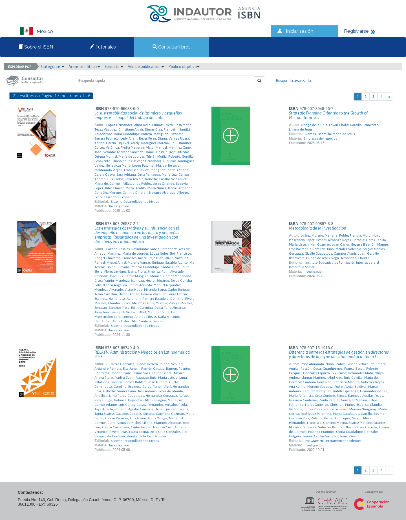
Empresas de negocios (320, 138)
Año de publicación (146, 66)
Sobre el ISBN (36, 47)
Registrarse (356, 31)
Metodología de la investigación (317, 228)
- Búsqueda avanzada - (293, 80)
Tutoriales (103, 47)
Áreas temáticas (84, 66)
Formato (114, 66)
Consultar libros (172, 47)
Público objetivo (184, 66)
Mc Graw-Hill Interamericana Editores (333, 441)
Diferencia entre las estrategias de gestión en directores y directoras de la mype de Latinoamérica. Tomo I (339, 354)
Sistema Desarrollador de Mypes (135, 202)
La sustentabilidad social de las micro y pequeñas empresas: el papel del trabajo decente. (138, 115)
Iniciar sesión (299, 31)
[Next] (389, 96)
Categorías (52, 66)
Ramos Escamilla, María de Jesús (330, 134)
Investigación (119, 206)
